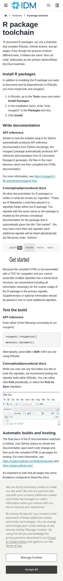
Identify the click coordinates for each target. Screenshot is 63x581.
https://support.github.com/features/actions (28, 461)
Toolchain (17, 15)
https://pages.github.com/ (18, 465)
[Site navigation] (6, 5)
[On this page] (57, 5)
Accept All (31, 572)
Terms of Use (14, 548)
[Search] (48, 5)
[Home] (6, 15)
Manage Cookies (31, 560)
